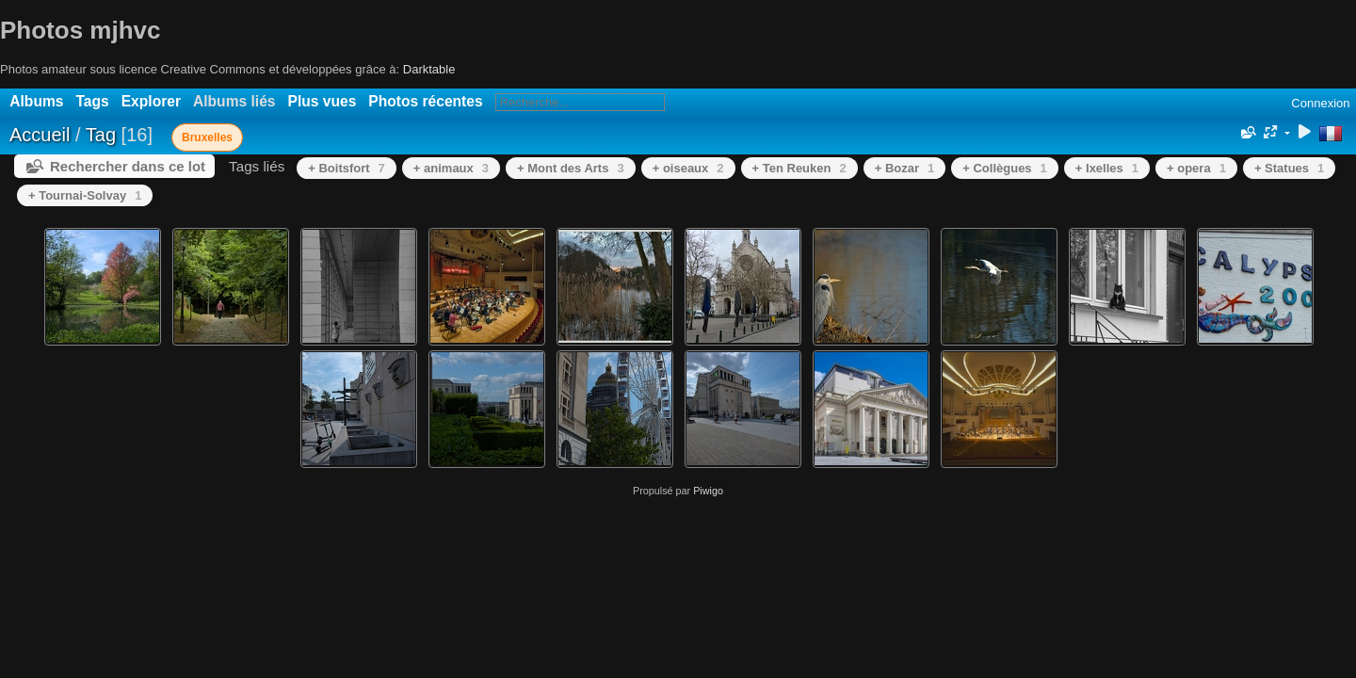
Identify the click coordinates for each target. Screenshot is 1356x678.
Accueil (39, 134)
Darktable (429, 69)
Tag (101, 134)
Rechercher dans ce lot (127, 166)
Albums (36, 101)
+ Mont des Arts (570, 168)
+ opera (1196, 168)
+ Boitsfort (346, 168)
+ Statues (1289, 168)
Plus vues (322, 101)
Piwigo (708, 490)
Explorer (151, 101)
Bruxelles (207, 137)
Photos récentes (425, 101)
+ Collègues (1004, 168)
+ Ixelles (1106, 168)
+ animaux (451, 168)
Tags (91, 101)
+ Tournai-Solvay (84, 195)
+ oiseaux (688, 168)
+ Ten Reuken (799, 168)
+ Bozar (905, 168)
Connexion (1320, 103)
